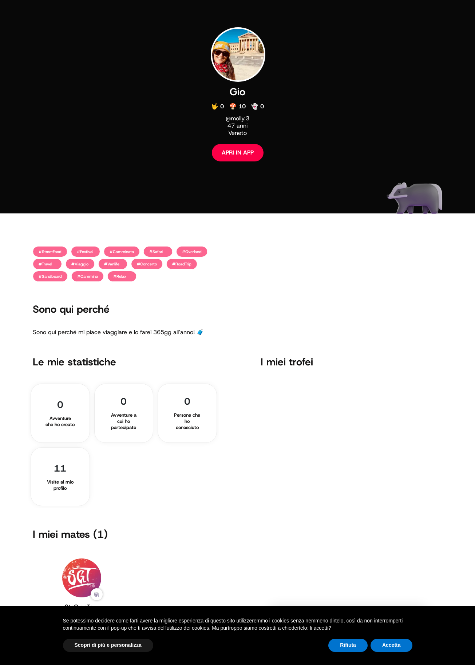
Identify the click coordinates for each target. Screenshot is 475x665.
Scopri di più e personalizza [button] (108, 645)
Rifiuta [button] (348, 645)
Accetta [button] (391, 645)
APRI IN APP (238, 152)
